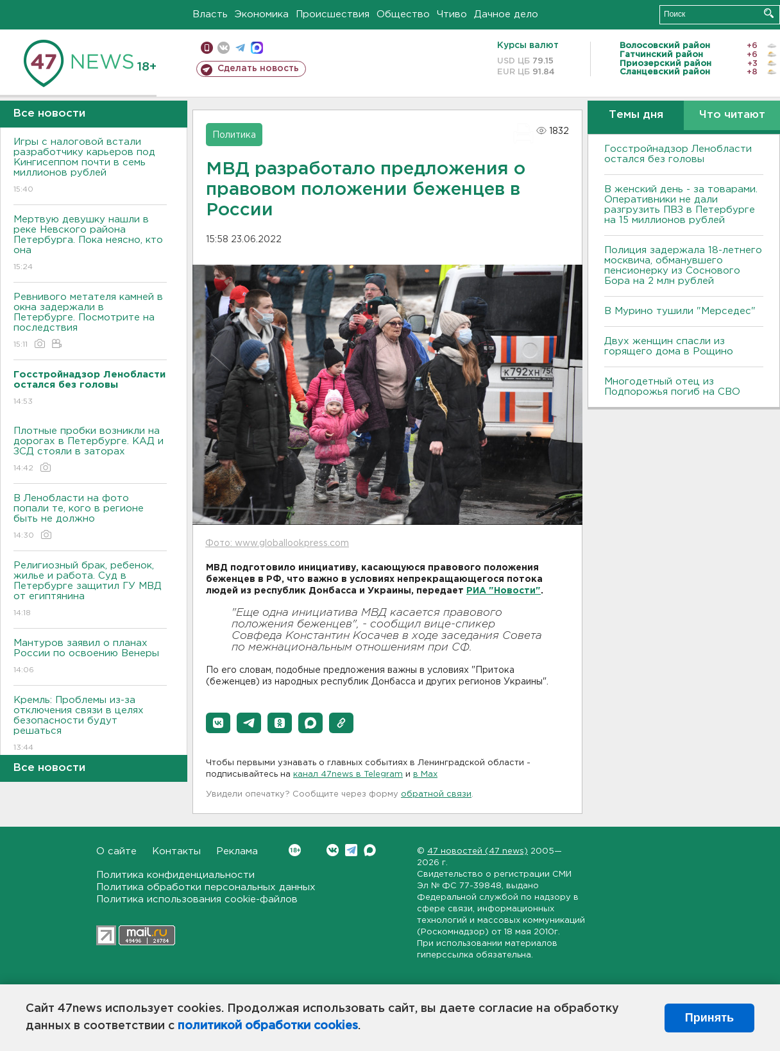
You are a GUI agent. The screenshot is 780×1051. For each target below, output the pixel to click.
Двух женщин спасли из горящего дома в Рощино (668, 346)
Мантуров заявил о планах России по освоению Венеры (90, 657)
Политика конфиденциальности (175, 875)
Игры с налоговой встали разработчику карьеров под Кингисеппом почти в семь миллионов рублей (90, 166)
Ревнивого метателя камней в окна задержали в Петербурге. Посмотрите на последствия (90, 321)
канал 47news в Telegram (348, 774)
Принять (709, 1017)
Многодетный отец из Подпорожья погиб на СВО (672, 386)
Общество (403, 14)
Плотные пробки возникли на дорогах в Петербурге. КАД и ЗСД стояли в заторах (90, 450)
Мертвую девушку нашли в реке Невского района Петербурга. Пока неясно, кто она (90, 243)
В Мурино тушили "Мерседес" (680, 311)
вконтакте (223, 48)
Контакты (176, 851)
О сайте (116, 851)
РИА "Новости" (503, 591)
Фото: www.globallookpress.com (277, 543)
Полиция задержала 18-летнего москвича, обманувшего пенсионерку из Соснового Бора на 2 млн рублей (683, 265)
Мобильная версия (207, 48)
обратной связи (436, 794)
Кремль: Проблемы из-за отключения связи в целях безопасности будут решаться (90, 724)
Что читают (732, 115)
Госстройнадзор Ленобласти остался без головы (678, 154)
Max (370, 850)
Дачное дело (506, 14)
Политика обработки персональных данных (206, 887)
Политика (234, 135)
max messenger (257, 48)
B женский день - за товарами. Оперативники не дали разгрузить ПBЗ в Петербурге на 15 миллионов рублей (681, 204)
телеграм (240, 48)
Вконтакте (295, 850)
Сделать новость (258, 68)
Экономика (262, 14)
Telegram (351, 850)
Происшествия (332, 14)
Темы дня (636, 115)
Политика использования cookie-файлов (197, 899)
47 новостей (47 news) (477, 851)
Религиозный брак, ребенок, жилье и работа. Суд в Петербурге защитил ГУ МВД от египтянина (90, 589)
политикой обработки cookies (268, 1026)
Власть (210, 14)
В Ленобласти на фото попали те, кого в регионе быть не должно (90, 517)
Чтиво (452, 14)
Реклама (237, 851)
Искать (769, 13)
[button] (218, 723)
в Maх (425, 774)
